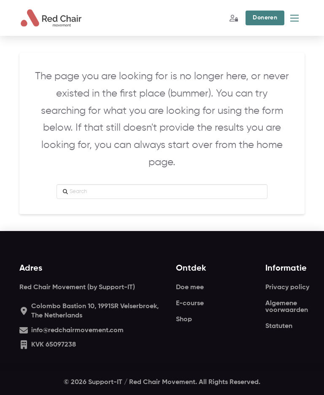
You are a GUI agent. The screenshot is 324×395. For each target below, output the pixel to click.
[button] (265, 18)
